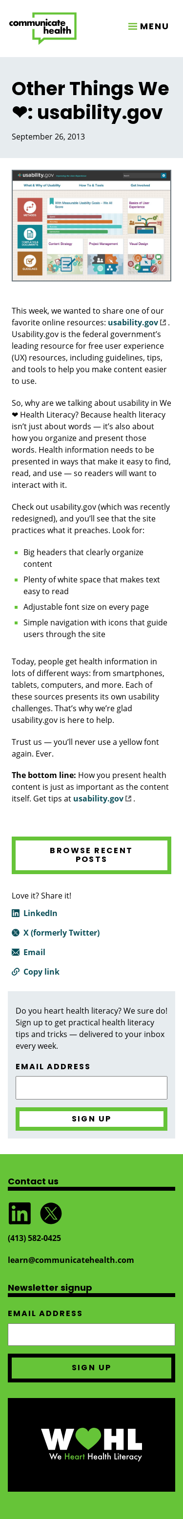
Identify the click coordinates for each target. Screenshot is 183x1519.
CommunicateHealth (43, 28)
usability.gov (137, 322)
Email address (53, 1066)
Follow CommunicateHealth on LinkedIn (19, 1213)
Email (34, 952)
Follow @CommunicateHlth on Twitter (50, 1213)
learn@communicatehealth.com (71, 1260)
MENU (154, 26)
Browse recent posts (91, 855)
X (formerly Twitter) (61, 932)
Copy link (41, 971)
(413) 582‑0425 (34, 1238)
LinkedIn (40, 913)
